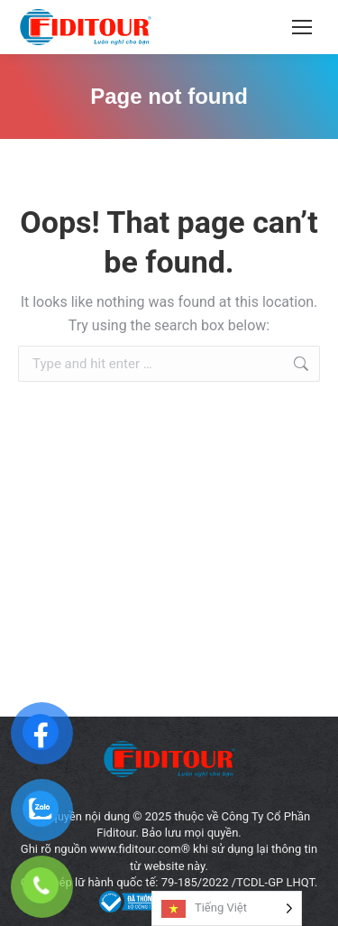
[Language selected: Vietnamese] (226, 908)
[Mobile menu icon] (302, 27)
